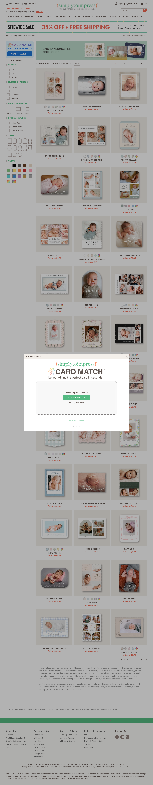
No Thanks (76, 426)
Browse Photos (76, 398)
